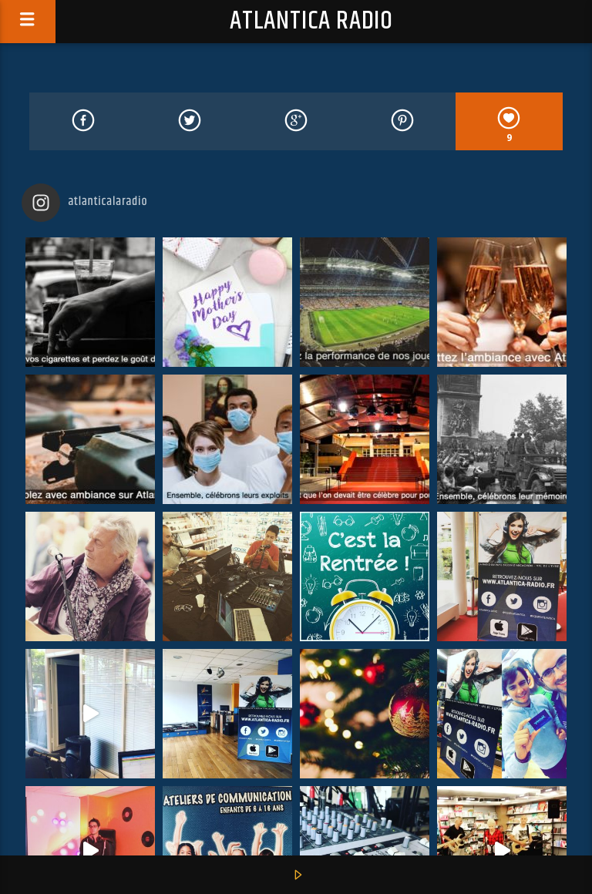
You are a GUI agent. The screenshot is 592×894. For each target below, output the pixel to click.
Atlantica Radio (311, 21)
